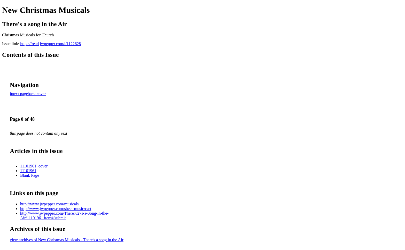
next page (20, 94)
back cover (37, 94)
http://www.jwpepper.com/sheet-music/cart (55, 208)
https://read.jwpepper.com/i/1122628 (50, 44)
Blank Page (29, 175)
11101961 (28, 170)
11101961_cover (34, 166)
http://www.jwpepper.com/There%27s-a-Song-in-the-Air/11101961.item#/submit (64, 215)
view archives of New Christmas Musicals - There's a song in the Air (66, 240)
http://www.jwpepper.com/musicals (49, 204)
